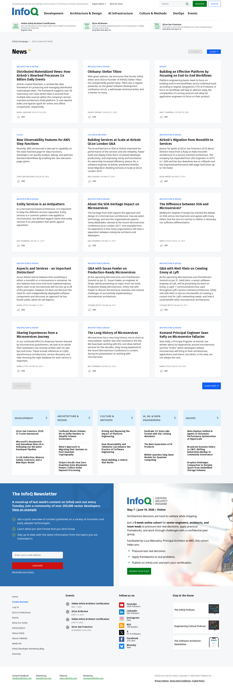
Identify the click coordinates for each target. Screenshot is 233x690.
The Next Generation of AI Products (158, 445)
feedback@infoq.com (22, 678)
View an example (24, 510)
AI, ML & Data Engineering (151, 418)
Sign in (214, 4)
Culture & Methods (152, 13)
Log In (15, 607)
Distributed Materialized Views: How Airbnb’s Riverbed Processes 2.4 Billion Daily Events (43, 75)
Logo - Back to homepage (25, 12)
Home (15, 596)
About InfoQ (18, 633)
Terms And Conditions (180, 680)
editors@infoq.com (68, 678)
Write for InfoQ (19, 622)
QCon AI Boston (80, 611)
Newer (196, 51)
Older (213, 51)
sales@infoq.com (43, 678)
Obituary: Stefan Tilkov (105, 72)
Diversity (16, 653)
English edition (98, 4)
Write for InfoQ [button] (116, 4)
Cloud (20, 135)
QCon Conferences (21, 612)
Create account (20, 601)
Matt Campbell (167, 112)
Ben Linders (94, 176)
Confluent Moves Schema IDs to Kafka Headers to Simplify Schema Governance (72, 435)
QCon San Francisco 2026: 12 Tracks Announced (30, 432)
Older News (210, 386)
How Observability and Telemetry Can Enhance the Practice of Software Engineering (116, 448)
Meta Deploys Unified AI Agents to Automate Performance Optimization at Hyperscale (201, 435)
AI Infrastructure (120, 13)
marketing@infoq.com (93, 678)
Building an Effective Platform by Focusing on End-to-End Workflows (186, 73)
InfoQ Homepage (20, 41)
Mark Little (165, 241)
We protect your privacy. (23, 572)
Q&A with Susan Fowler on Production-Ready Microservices (112, 270)
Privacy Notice (162, 680)
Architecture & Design (86, 13)
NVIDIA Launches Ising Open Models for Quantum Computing (159, 457)
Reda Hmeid (165, 176)
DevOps (178, 13)
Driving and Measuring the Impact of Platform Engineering (116, 434)
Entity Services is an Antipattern (41, 204)
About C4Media (19, 638)
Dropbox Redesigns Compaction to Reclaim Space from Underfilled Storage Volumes (199, 466)
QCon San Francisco (82, 627)
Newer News (23, 386)
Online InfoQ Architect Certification (90, 603)
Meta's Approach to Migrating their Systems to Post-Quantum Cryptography (73, 451)
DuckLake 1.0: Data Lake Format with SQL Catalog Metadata (157, 434)
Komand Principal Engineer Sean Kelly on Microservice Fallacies (184, 335)
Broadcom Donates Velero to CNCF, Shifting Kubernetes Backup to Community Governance (201, 451)
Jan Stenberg (23, 241)
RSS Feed (30, 51)
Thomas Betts (94, 305)
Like (23, 117)
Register (199, 4)
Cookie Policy (198, 680)
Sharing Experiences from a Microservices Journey (37, 335)
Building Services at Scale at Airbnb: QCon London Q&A (114, 142)
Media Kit (16, 643)
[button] (37, 565)
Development (53, 13)
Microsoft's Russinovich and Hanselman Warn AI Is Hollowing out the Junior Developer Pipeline (30, 445)
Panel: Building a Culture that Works (114, 461)
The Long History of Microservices (113, 333)
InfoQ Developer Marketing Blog (28, 648)
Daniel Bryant (95, 112)
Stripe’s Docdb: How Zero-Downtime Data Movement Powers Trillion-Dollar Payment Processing (73, 466)
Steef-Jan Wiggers (25, 176)
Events (192, 13)
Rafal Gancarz (24, 112)
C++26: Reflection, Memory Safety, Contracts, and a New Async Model (30, 460)
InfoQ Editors (18, 627)
